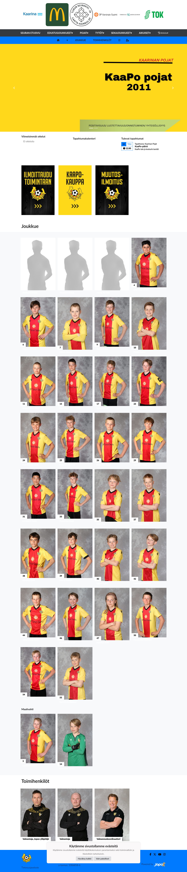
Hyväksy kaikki (84, 858)
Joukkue (80, 40)
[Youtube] (158, 854)
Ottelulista (28, 151)
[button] (14, 88)
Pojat (84, 32)
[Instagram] (119, 40)
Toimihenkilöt (102, 40)
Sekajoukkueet (121, 32)
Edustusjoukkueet (60, 32)
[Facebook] (149, 854)
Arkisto (163, 32)
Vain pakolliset (102, 858)
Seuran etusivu (30, 32)
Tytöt (99, 32)
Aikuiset (145, 32)
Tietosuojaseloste (30, 867)
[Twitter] (153, 854)
